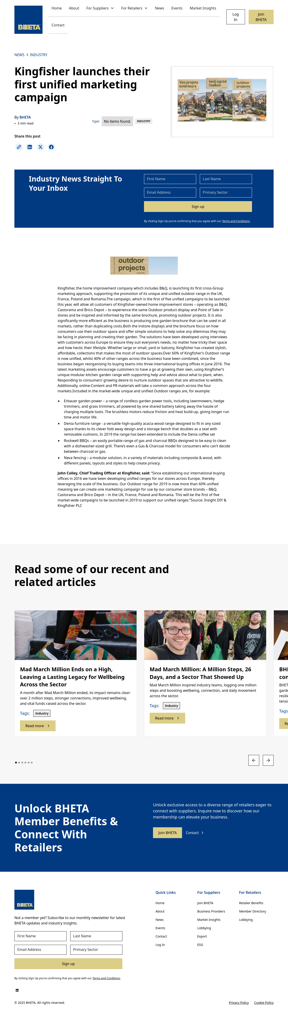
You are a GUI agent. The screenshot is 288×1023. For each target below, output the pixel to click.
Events (176, 8)
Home (57, 8)
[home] (28, 20)
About (74, 8)
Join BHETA (261, 17)
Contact (58, 25)
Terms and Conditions (236, 221)
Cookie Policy (264, 1002)
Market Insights (203, 8)
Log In (235, 17)
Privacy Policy (239, 1002)
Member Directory (252, 911)
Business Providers (211, 911)
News (159, 8)
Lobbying (204, 928)
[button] (100, 8)
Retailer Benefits (251, 903)
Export (202, 936)
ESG (200, 945)
